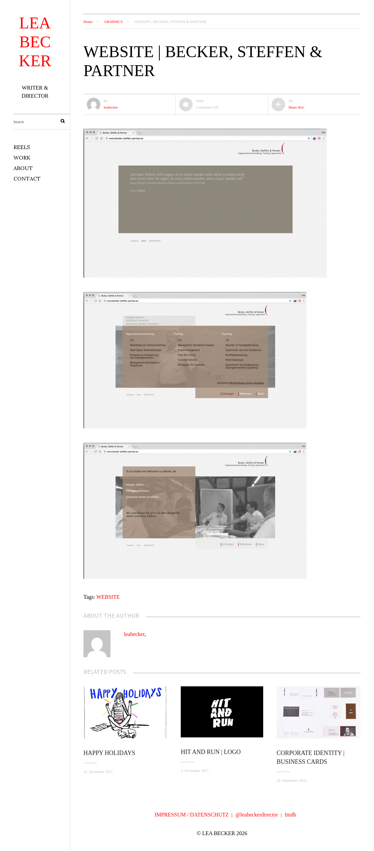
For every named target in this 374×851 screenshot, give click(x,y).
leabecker (111, 107)
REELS (22, 147)
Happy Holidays (109, 753)
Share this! (296, 107)
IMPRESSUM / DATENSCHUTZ (191, 815)
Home (88, 22)
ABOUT (23, 168)
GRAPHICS (113, 22)
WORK (22, 157)
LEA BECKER (35, 42)
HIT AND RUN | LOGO (211, 752)
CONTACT (27, 178)
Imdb (290, 815)
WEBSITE (108, 597)
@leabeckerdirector (256, 815)
